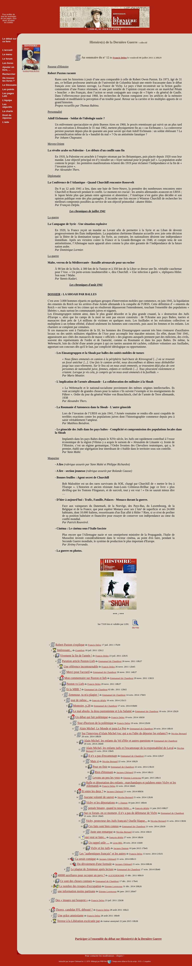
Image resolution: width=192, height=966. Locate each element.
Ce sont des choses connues (76, 881)
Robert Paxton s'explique (69, 644)
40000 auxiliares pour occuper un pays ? (81, 875)
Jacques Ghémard (124, 772)
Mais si (94, 761)
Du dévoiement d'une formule (94, 863)
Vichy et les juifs (100, 848)
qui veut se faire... (95, 837)
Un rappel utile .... (98, 842)
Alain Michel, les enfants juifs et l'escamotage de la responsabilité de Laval (129, 747)
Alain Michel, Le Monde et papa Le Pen (102, 728)
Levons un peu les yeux (106, 777)
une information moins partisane (76, 891)
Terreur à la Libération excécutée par (78, 920)
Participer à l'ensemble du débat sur (118, 938)
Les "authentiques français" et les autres (102, 853)
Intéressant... (64, 650)
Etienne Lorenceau (132, 777)
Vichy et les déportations (100, 802)
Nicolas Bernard (179, 733)
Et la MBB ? (73, 689)
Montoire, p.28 (81, 705)
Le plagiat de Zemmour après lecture (92, 869)
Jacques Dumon (121, 848)
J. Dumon (123, 802)
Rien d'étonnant (104, 772)
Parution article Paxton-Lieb (78, 661)
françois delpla (99, 700)
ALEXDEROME (116, 875)
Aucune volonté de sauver (99, 797)
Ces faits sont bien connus (103, 826)
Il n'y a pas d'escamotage (102, 755)
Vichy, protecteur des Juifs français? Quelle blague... (116, 820)
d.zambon (79, 650)
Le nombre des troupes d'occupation (80, 886)
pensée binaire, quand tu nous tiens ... (110, 808)
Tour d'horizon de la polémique (95, 722)
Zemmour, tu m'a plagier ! (83, 694)
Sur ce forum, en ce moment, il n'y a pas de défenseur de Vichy (120, 812)
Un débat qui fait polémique (91, 717)
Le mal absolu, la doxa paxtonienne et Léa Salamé (102, 711)
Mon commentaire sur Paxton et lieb (85, 678)
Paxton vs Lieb (75, 683)
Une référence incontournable (81, 666)
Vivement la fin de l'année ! (76, 655)
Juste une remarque (101, 831)
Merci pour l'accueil (78, 672)
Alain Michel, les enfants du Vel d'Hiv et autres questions (117, 740)
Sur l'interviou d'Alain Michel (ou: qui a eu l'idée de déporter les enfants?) (125, 733)
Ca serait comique (85, 858)
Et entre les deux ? (92, 791)
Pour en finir (100, 766)
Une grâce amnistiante (71, 915)
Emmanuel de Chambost (110, 661)
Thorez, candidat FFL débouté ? (74, 909)
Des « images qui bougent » (71, 900)
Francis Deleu (120, 57)
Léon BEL (118, 842)
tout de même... (80, 700)
